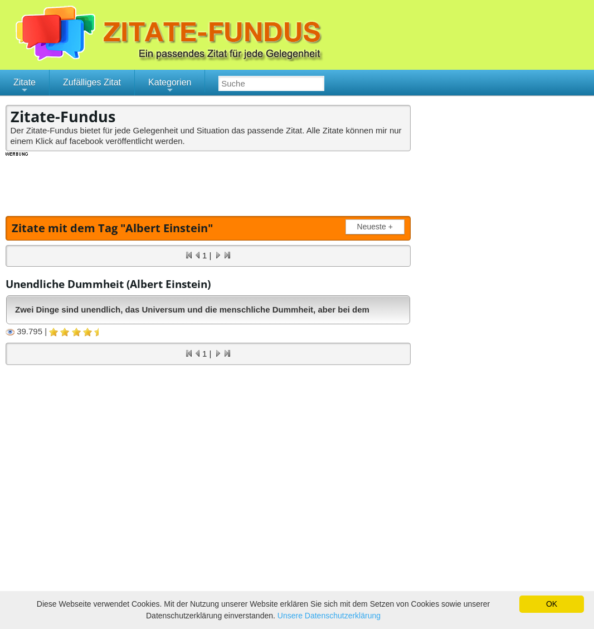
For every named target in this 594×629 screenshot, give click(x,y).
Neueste (377, 227)
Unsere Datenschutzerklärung (329, 615)
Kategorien (169, 86)
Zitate (24, 86)
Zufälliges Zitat (92, 82)
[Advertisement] (208, 182)
